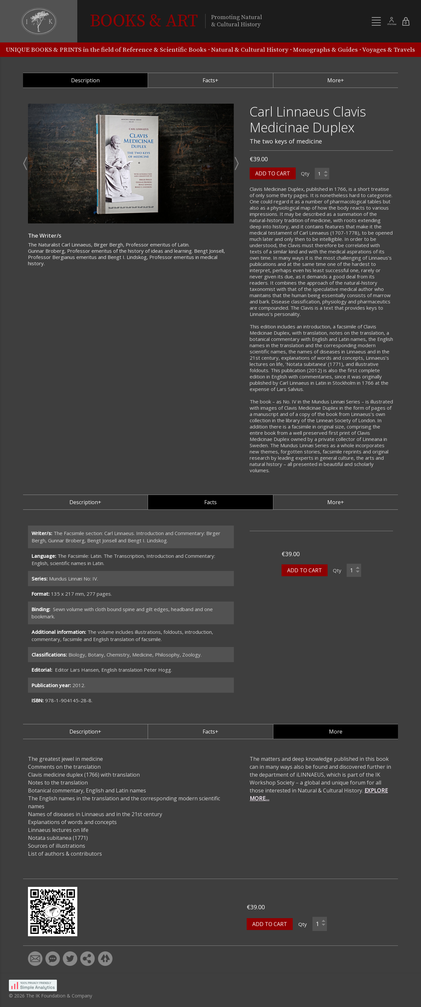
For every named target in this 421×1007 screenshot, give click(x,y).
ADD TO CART (272, 173)
